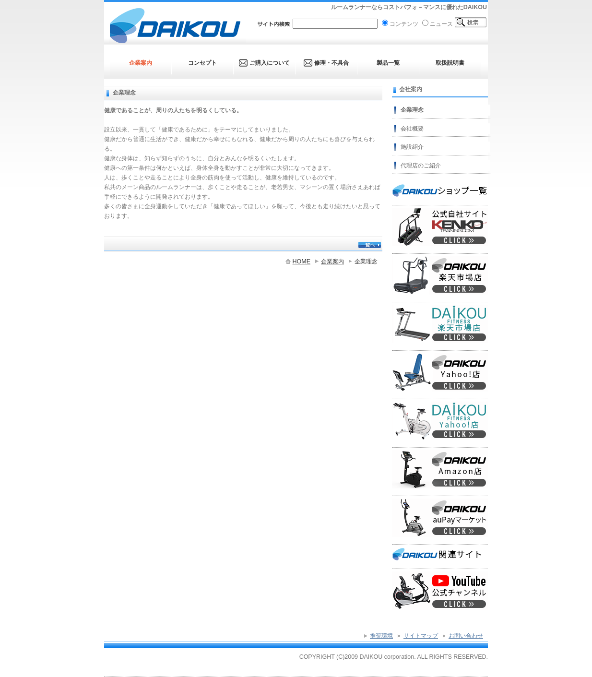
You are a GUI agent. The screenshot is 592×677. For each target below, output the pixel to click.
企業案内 (332, 261)
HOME (301, 261)
